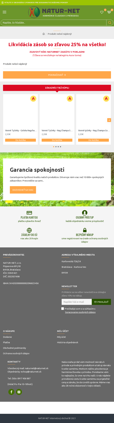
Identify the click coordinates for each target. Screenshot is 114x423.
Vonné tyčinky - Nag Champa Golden (94, 130)
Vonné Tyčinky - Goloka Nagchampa (21, 130)
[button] (109, 120)
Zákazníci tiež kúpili (57, 88)
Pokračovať (55, 75)
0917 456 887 (23, 378)
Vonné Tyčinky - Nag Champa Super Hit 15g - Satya (58, 130)
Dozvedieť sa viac (22, 190)
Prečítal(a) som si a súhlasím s (79, 310)
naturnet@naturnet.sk (36, 368)
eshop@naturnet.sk (31, 371)
